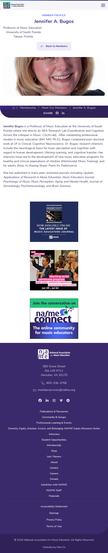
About (54, 462)
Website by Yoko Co (54, 547)
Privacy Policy (54, 519)
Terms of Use (54, 526)
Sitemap (54, 513)
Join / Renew (54, 456)
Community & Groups (54, 417)
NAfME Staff (54, 490)
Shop (54, 451)
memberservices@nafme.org (56, 390)
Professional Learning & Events (54, 423)
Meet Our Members (54, 108)
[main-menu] (102, 6)
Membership (28, 108)
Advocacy (54, 434)
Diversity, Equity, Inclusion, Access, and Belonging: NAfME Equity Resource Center (54, 428)
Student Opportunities (54, 440)
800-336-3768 (56, 383)
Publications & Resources (54, 411)
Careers (54, 473)
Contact (54, 468)
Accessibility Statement (54, 506)
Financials (54, 496)
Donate (54, 479)
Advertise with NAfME (54, 484)
